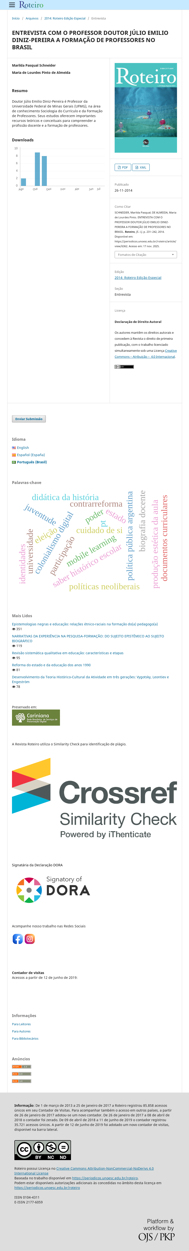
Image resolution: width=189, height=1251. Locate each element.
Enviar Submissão (28, 419)
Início (16, 18)
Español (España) (31, 455)
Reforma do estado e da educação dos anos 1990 (51, 665)
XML (142, 167)
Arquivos (32, 18)
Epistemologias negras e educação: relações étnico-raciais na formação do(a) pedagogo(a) (85, 624)
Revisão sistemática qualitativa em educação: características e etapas (68, 653)
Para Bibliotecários (25, 1038)
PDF (124, 167)
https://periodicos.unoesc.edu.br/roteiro (105, 1178)
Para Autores (21, 1031)
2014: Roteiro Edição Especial (64, 18)
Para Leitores (21, 1024)
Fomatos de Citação (132, 254)
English (23, 447)
